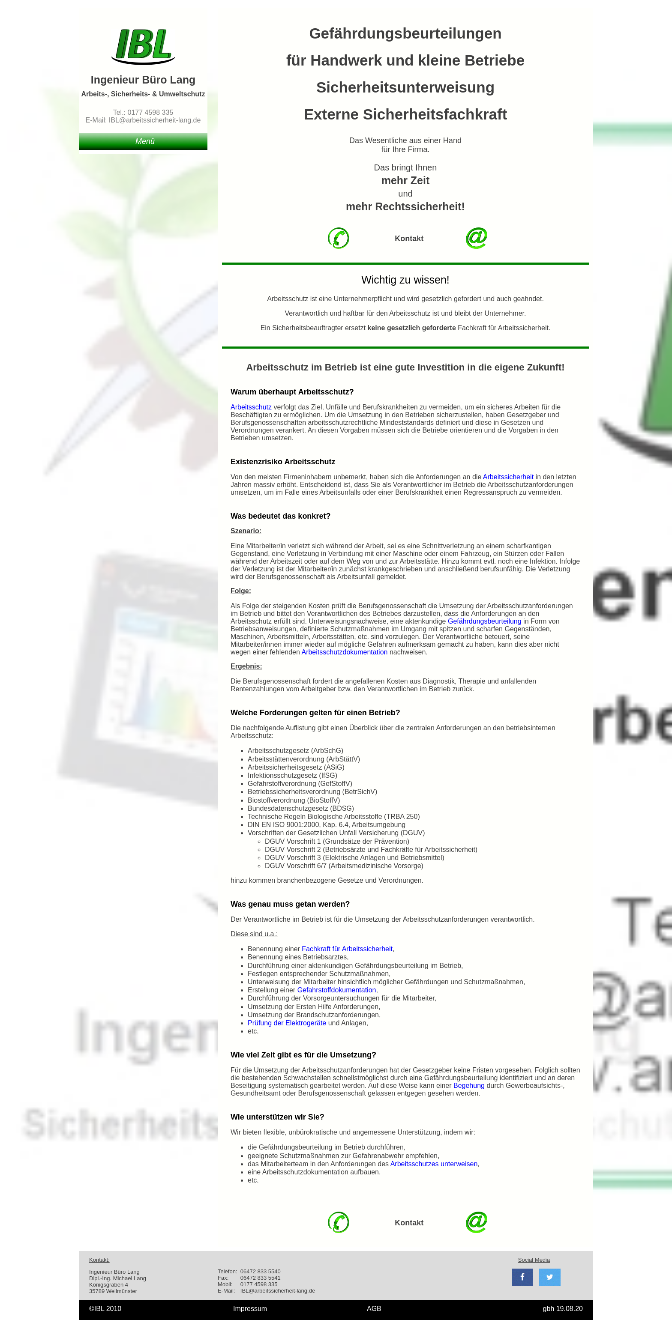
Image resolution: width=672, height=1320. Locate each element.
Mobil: (225, 1284)
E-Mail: (226, 1290)
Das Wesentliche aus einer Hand (405, 140)
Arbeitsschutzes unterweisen (434, 1164)
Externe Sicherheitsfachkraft (405, 114)
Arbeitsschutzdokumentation (344, 652)
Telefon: (227, 1271)
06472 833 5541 (260, 1278)
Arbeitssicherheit (508, 477)
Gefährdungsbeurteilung (485, 621)
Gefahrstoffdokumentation (336, 990)
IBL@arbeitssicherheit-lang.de (277, 1290)
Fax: (223, 1278)
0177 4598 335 (259, 1284)
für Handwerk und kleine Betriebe (405, 60)
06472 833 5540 (260, 1271)
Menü (145, 141)
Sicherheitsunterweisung (405, 87)
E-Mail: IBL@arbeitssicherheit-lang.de (143, 120)
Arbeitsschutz (251, 407)
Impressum (250, 1308)
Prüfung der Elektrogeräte (287, 1023)
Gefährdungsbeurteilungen (405, 33)
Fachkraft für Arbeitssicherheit (347, 949)
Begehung (469, 1085)
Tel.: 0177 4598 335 (143, 112)
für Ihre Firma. (405, 149)
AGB (374, 1308)
